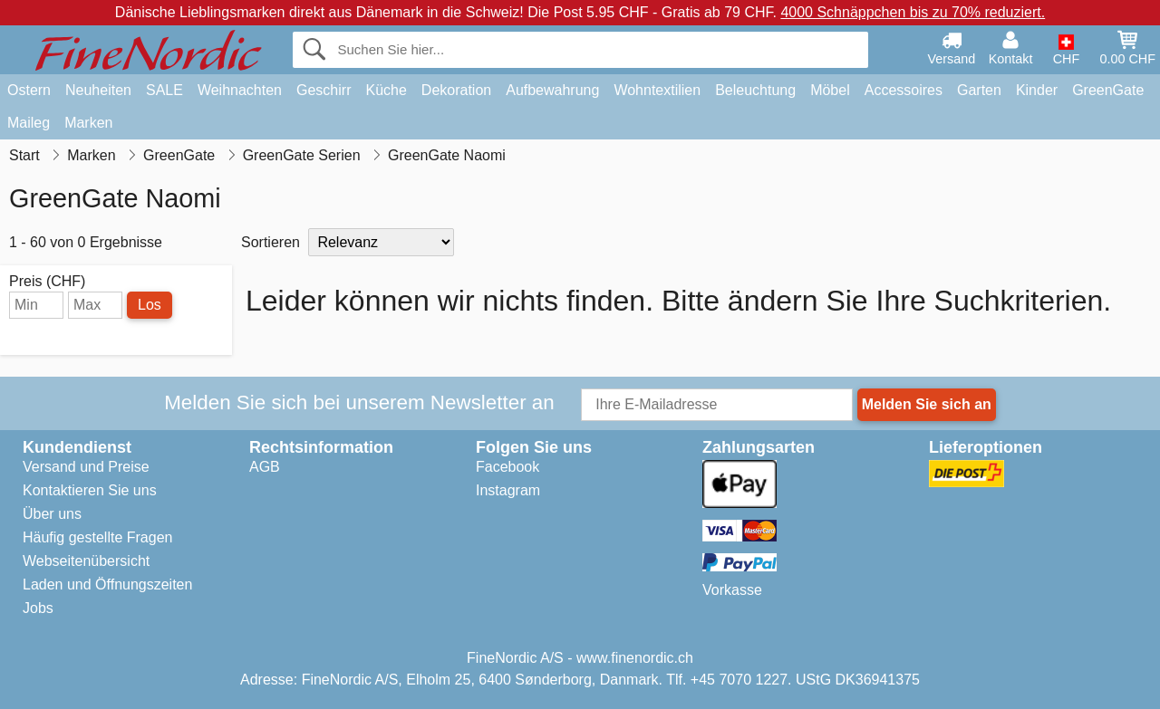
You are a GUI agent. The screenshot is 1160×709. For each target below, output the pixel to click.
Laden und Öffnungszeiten (107, 584)
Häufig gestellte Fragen (97, 537)
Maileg (28, 122)
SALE (164, 90)
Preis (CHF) (47, 281)
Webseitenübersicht (86, 561)
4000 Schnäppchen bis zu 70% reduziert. (912, 12)
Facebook (507, 466)
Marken (88, 122)
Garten (979, 90)
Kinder (1037, 90)
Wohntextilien (657, 90)
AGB (264, 466)
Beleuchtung (755, 90)
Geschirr (323, 90)
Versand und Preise (86, 466)
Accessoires (903, 90)
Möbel (830, 90)
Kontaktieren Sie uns (90, 490)
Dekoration (456, 90)
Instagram (508, 490)
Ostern (29, 90)
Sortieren (270, 242)
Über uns (52, 514)
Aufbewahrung (552, 90)
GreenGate (1108, 90)
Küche (385, 90)
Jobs (38, 608)
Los (149, 304)
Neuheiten (98, 90)
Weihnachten (240, 90)
